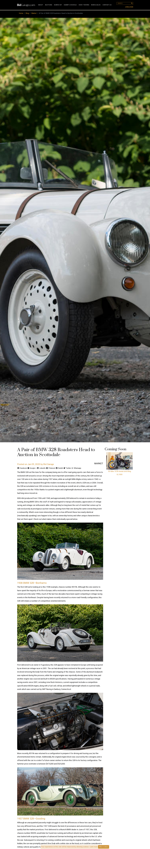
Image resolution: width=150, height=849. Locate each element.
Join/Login (129, 7)
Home (21, 13)
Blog (27, 13)
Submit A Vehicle (70, 5)
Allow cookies (103, 847)
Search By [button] (58, 5)
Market (33, 13)
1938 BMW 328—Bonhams (32, 582)
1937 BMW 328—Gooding (31, 818)
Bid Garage (48, 464)
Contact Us (107, 5)
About (40, 5)
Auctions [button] (48, 5)
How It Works (84, 5)
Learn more (93, 847)
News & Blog (96, 5)
